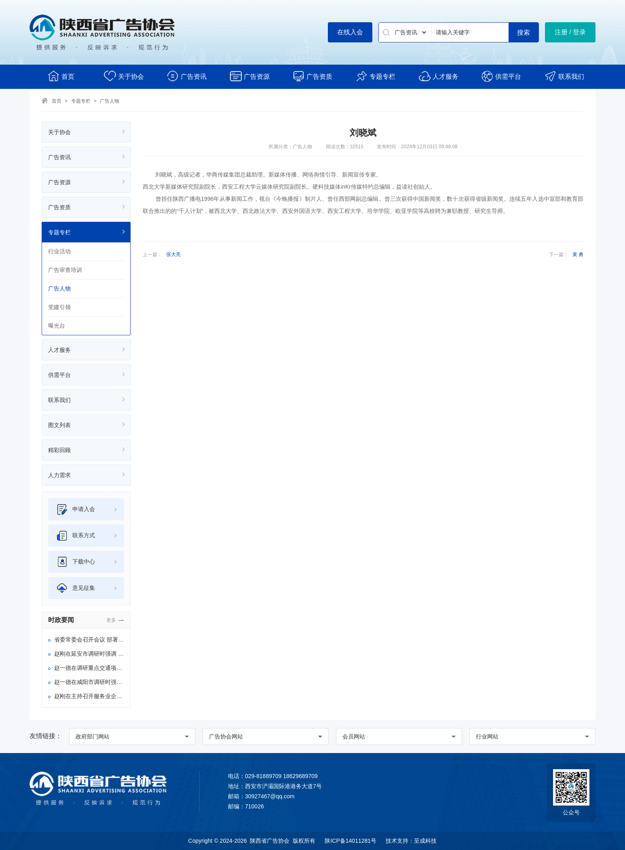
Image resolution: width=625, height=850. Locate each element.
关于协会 (124, 76)
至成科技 (425, 840)
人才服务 (438, 76)
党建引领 (59, 307)
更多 (111, 620)
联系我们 (564, 76)
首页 (60, 76)
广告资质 (312, 76)
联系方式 (75, 535)
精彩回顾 (59, 450)
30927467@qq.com (269, 796)
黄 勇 (577, 254)
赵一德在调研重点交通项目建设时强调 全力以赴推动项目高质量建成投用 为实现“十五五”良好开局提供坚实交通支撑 (89, 668)
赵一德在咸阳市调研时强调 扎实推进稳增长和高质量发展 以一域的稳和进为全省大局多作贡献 (89, 682)
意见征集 (75, 588)
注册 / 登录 (570, 32)
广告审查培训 (65, 270)
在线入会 (350, 32)
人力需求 (59, 475)
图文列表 (59, 425)
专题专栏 (375, 76)
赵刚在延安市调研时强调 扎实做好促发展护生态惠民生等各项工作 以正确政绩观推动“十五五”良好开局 (89, 653)
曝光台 (56, 325)
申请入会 (75, 509)
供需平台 (501, 76)
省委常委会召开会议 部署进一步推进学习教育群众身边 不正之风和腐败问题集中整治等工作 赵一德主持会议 (89, 639)
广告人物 (109, 101)
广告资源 (250, 76)
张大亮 (173, 254)
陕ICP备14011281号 (350, 840)
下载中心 (75, 562)
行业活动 (59, 251)
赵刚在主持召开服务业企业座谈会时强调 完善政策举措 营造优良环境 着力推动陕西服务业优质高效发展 (89, 696)
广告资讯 (187, 76)
